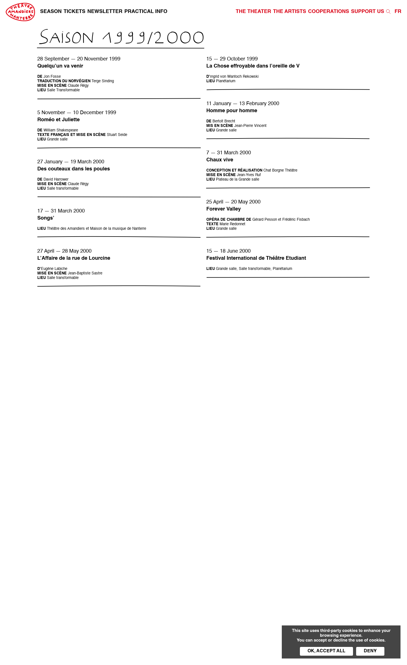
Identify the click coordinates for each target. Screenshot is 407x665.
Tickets (74, 11)
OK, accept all (326, 651)
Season (51, 11)
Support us (367, 11)
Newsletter (104, 11)
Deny (370, 651)
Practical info (145, 11)
